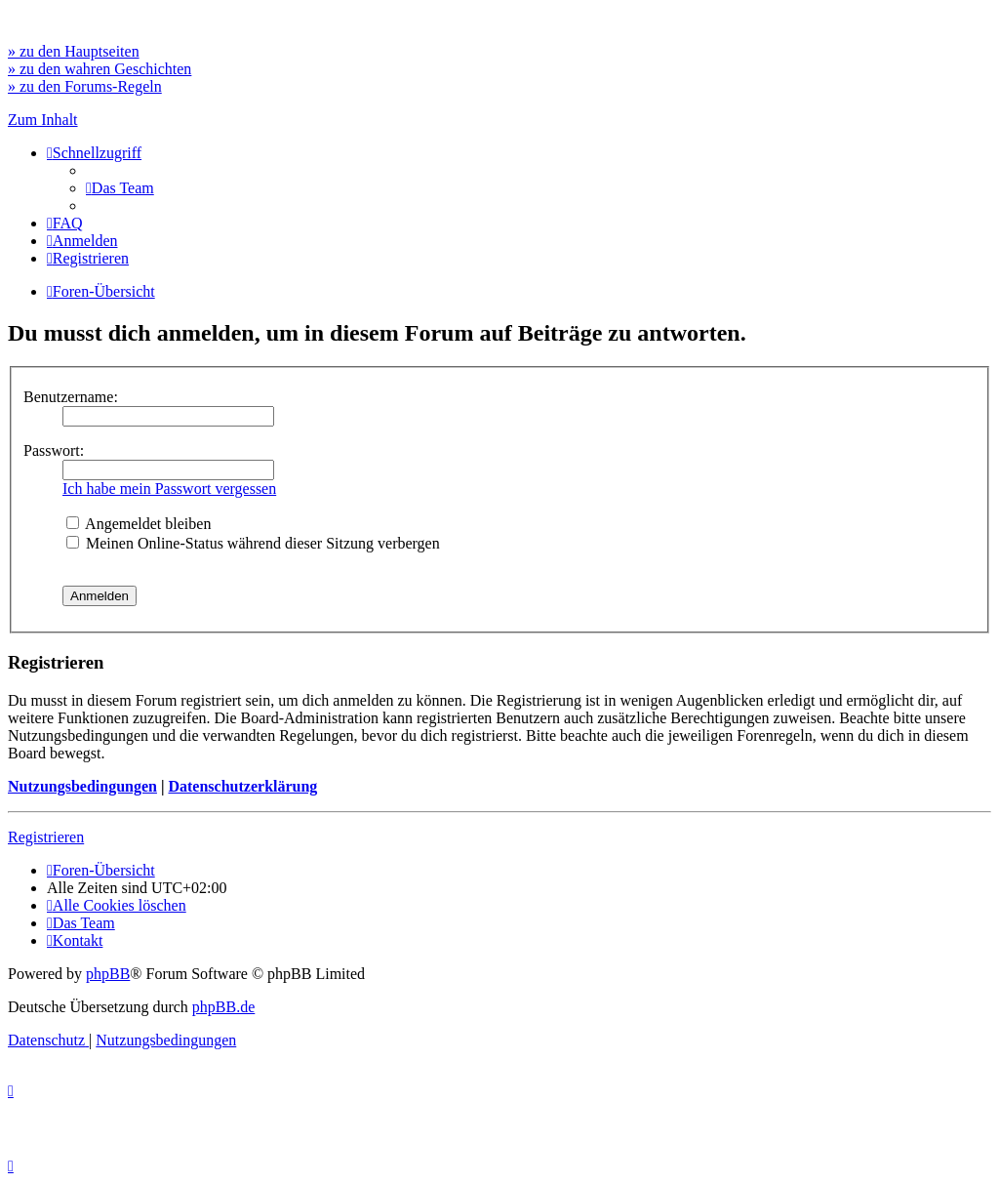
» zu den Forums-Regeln (85, 86)
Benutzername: (70, 396)
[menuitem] (120, 188)
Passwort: (53, 450)
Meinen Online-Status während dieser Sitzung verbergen (253, 543)
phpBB (108, 973)
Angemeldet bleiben (138, 523)
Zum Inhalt (43, 119)
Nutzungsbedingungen (82, 786)
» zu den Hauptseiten (74, 51)
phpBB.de (223, 1007)
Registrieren (46, 837)
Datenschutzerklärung (242, 786)
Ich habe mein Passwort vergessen (169, 488)
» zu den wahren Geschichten (99, 69)
